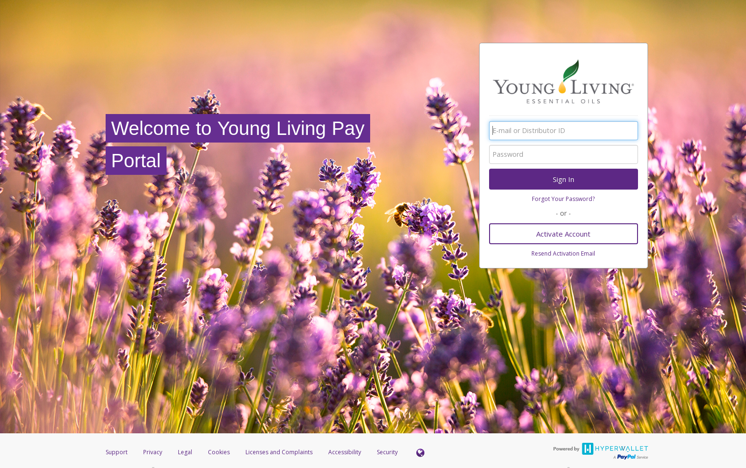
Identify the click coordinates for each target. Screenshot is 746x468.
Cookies (219, 452)
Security (387, 452)
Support (117, 452)
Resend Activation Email (563, 253)
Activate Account (563, 234)
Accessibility (344, 452)
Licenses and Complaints (279, 452)
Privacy (152, 452)
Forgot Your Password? (563, 199)
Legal (185, 452)
